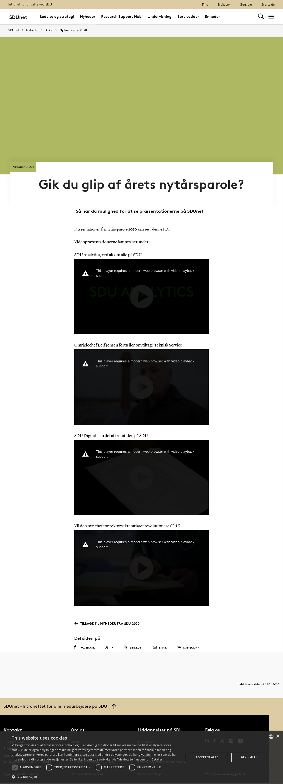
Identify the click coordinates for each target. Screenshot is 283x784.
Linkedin (133, 644)
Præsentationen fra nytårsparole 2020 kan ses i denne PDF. (126, 226)
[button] (95, 777)
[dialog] (141, 757)
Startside (268, 4)
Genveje (246, 4)
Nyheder (87, 16)
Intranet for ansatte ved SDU (30, 4)
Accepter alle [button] (206, 757)
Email (160, 644)
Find (205, 4)
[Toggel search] (261, 16)
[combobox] (271, 736)
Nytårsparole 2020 (73, 30)
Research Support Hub (121, 16)
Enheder (212, 16)
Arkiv (49, 30)
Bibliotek (224, 4)
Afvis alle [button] (249, 757)
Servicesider (188, 16)
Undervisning (160, 16)
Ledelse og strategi (57, 16)
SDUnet (13, 30)
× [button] (277, 736)
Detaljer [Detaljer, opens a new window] (157, 759)
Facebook (84, 644)
